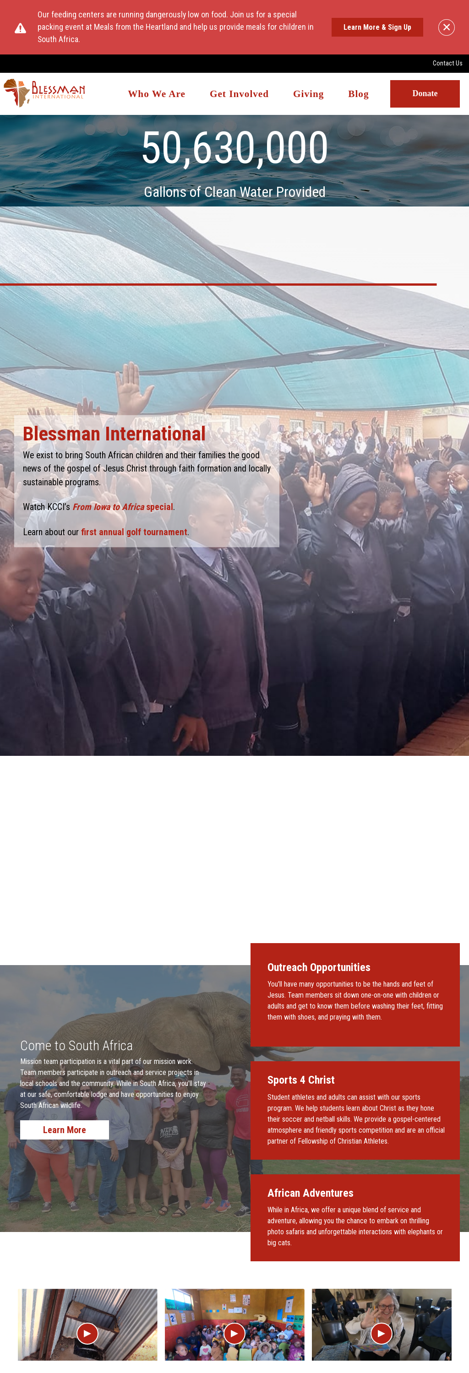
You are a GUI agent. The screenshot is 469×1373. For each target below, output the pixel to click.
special (121, 507)
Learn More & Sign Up (377, 27)
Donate (425, 93)
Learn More (64, 1129)
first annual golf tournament (134, 531)
